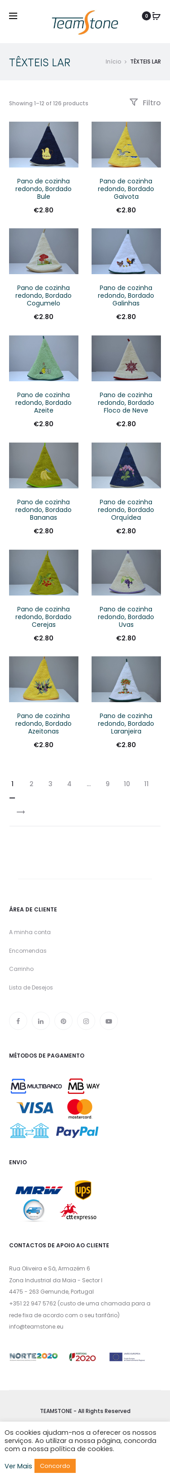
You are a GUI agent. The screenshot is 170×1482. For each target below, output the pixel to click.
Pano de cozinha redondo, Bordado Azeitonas (43, 723)
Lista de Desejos (31, 987)
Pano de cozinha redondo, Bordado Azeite (43, 402)
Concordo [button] (55, 1466)
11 (146, 783)
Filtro (145, 103)
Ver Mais (18, 1466)
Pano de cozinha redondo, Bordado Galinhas (126, 295)
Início (113, 61)
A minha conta (30, 932)
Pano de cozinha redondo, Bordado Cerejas (43, 617)
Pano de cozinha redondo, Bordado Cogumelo (43, 295)
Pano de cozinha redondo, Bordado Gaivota (126, 189)
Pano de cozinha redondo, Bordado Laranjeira (126, 723)
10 (127, 783)
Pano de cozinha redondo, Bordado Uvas (126, 617)
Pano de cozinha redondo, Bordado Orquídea (126, 509)
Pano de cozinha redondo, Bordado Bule (43, 189)
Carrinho (21, 969)
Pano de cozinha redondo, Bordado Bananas (43, 509)
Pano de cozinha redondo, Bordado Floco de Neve (126, 402)
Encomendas (28, 951)
